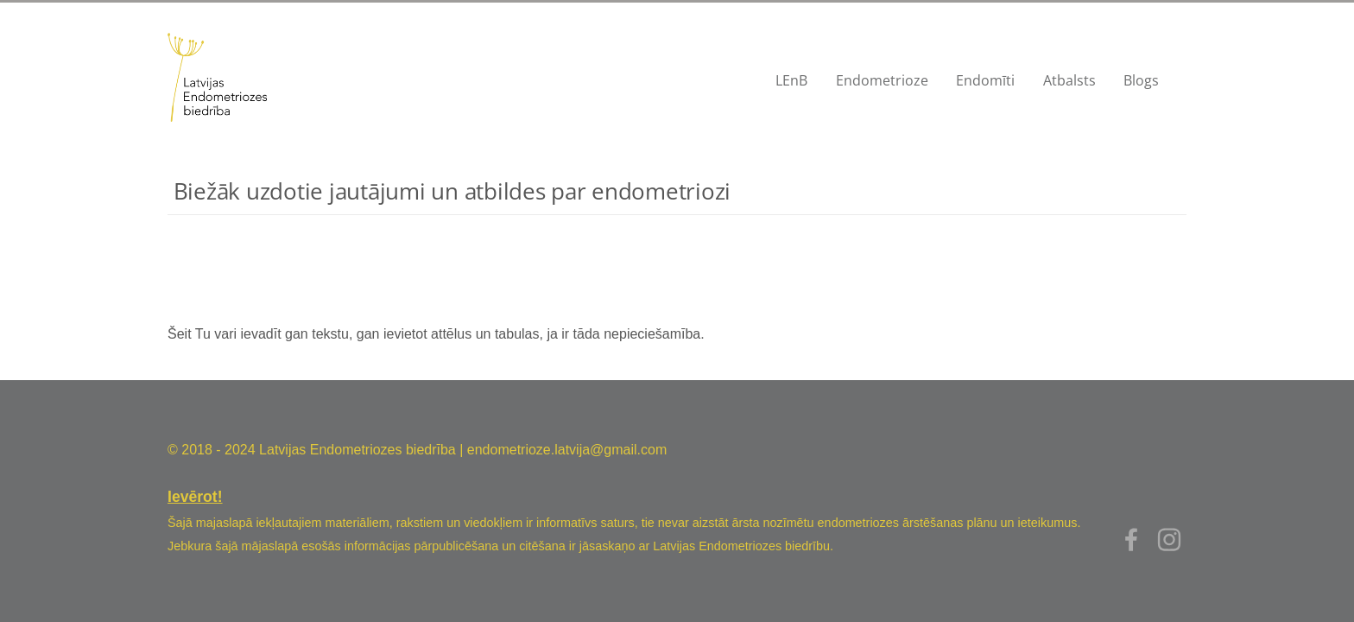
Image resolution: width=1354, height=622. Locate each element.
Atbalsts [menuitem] (1069, 80)
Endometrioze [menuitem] (882, 80)
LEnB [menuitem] (791, 80)
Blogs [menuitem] (1141, 80)
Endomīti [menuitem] (985, 80)
